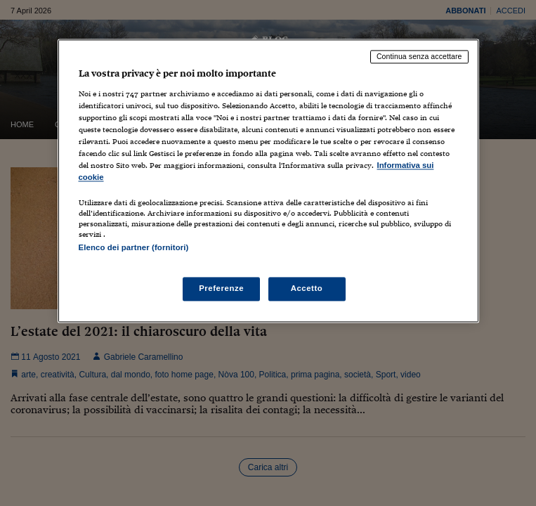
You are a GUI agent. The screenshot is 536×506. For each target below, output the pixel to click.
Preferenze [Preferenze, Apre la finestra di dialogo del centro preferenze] (221, 289)
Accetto (307, 289)
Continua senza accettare (419, 56)
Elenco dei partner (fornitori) (134, 248)
